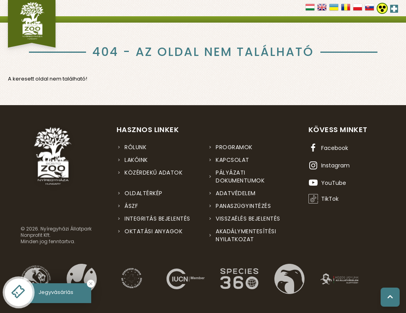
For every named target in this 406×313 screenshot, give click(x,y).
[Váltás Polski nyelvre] (357, 10)
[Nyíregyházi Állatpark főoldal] (32, 24)
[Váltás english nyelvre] (322, 10)
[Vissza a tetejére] (390, 297)
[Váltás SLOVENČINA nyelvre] (369, 10)
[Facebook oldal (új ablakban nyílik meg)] (328, 148)
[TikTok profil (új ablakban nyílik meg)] (323, 199)
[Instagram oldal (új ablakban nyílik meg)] (329, 165)
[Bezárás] (91, 284)
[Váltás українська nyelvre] (334, 10)
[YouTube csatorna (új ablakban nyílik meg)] (327, 183)
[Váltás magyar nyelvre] (310, 10)
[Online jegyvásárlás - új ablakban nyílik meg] (19, 292)
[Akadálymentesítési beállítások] (382, 8)
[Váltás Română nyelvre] (345, 10)
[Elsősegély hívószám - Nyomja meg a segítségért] (394, 7)
